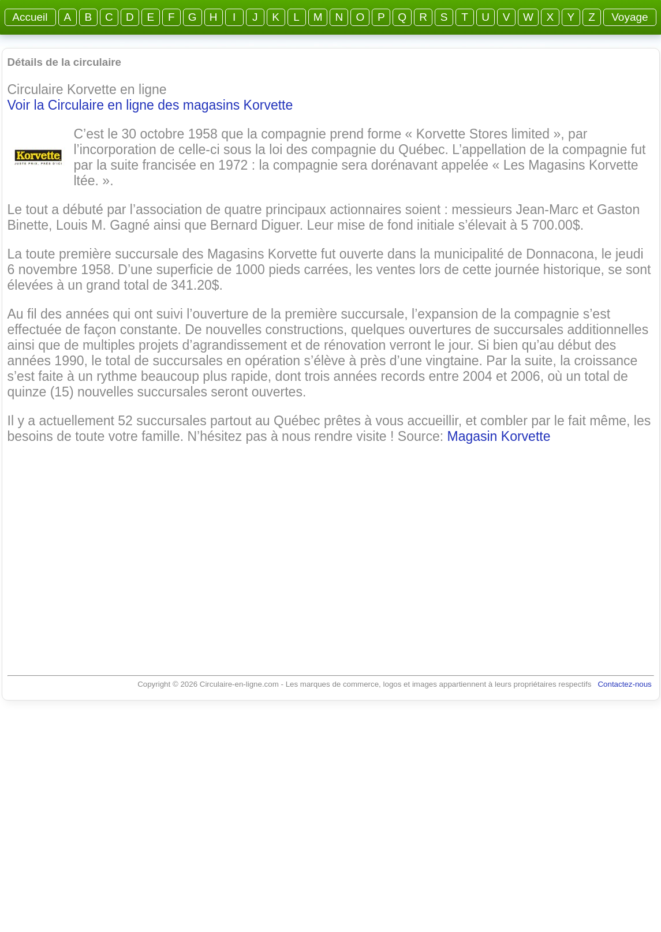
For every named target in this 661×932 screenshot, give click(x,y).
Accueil (30, 17)
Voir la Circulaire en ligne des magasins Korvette (150, 105)
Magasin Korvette (498, 436)
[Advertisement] (331, 548)
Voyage (629, 17)
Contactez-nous (624, 684)
